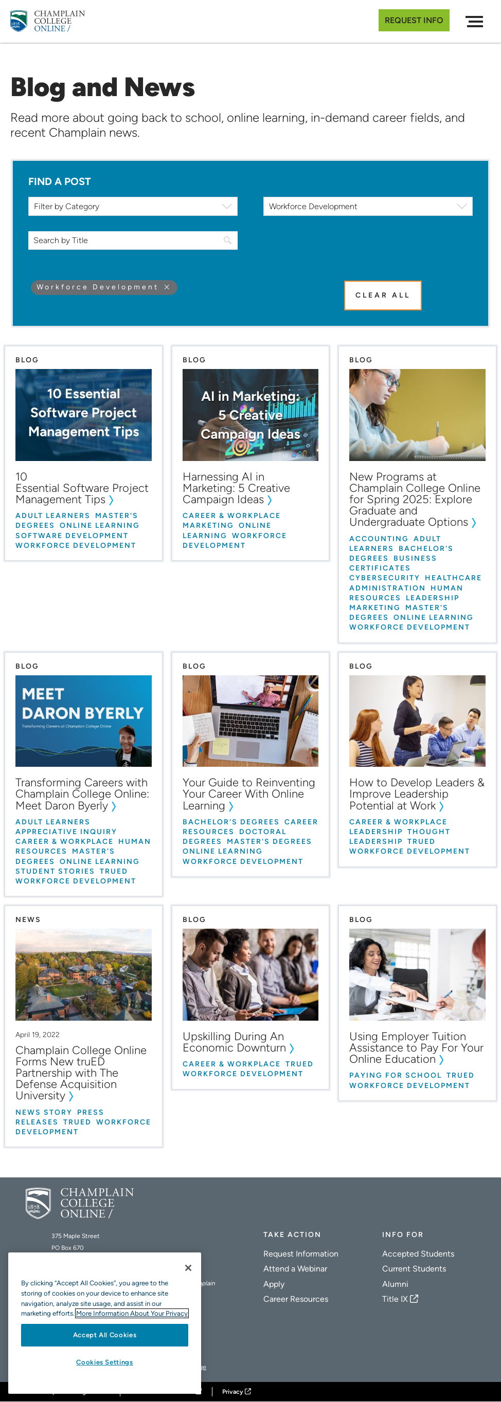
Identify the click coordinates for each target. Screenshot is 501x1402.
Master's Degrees (269, 841)
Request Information (300, 1254)
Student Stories (55, 870)
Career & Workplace (232, 515)
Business (415, 558)
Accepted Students (418, 1254)
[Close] (188, 1268)
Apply (273, 1284)
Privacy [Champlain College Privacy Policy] (232, 1391)
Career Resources (295, 1299)
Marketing (208, 525)
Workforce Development (75, 545)
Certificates (380, 568)
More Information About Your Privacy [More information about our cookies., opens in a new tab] (132, 1313)
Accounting (379, 538)
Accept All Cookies (105, 1335)
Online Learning (100, 525)
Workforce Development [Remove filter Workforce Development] (98, 287)
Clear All (382, 295)
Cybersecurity (384, 578)
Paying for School (395, 1075)
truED (114, 870)
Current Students (414, 1269)
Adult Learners (53, 515)
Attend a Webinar (295, 1269)
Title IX (395, 1299)
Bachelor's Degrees (231, 821)
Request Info (414, 20)
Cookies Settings (104, 1362)
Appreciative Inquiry (66, 831)
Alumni (395, 1284)
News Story (44, 1112)
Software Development (72, 535)
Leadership (432, 597)
